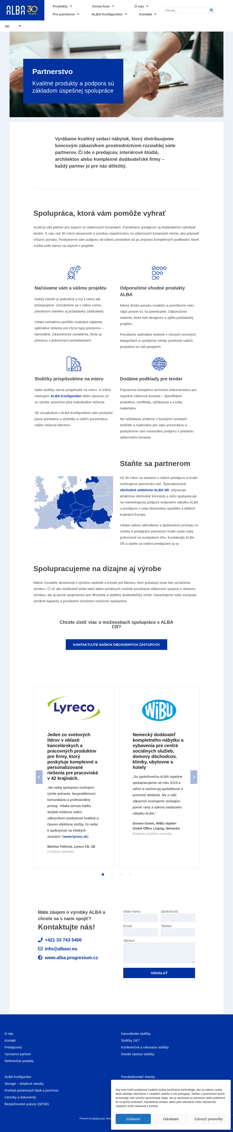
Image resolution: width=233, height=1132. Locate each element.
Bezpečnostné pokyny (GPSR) (28, 1104)
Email (140, 929)
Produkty (62, 6)
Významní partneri (18, 1054)
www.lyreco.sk (75, 836)
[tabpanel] (73, 777)
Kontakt (147, 14)
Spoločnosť (178, 914)
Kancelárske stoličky (136, 1033)
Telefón (178, 929)
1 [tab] (103, 874)
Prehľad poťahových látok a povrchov (33, 1090)
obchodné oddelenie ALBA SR (144, 490)
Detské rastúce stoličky (138, 1054)
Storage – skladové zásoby (25, 1083)
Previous (39, 777)
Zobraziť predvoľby (208, 1119)
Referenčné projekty (20, 1061)
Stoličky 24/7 (130, 1040)
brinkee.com (98, 1118)
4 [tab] (130, 874)
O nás (141, 6)
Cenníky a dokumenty (21, 1097)
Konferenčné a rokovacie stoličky (146, 1047)
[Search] (211, 10)
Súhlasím (133, 1119)
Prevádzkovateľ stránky (139, 1077)
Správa (159, 951)
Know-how (103, 6)
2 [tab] (112, 874)
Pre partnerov (66, 14)
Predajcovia (13, 1047)
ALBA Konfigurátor (109, 14)
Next (193, 777)
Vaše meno (140, 914)
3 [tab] (121, 874)
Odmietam (171, 1119)
